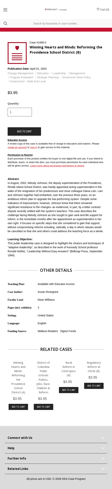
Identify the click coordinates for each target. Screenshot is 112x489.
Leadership (59, 73)
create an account (17, 147)
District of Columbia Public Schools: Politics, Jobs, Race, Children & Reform (43, 377)
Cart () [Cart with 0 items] (103, 9)
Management (77, 73)
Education (43, 73)
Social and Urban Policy (76, 77)
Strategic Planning (48, 77)
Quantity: (13, 103)
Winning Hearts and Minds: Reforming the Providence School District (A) (18, 377)
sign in (33, 147)
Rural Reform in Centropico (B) (69, 369)
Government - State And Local (28, 81)
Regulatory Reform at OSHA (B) (94, 367)
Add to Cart (18, 406)
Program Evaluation (21, 77)
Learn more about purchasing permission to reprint (57, 165)
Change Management (20, 73)
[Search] (3, 23)
